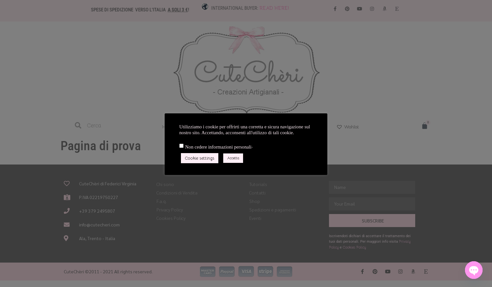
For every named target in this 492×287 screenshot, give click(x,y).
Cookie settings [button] (199, 158)
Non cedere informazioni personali (218, 147)
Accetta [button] (233, 158)
